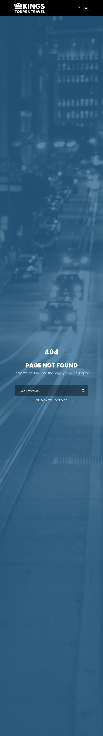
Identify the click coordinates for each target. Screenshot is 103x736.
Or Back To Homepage (51, 400)
